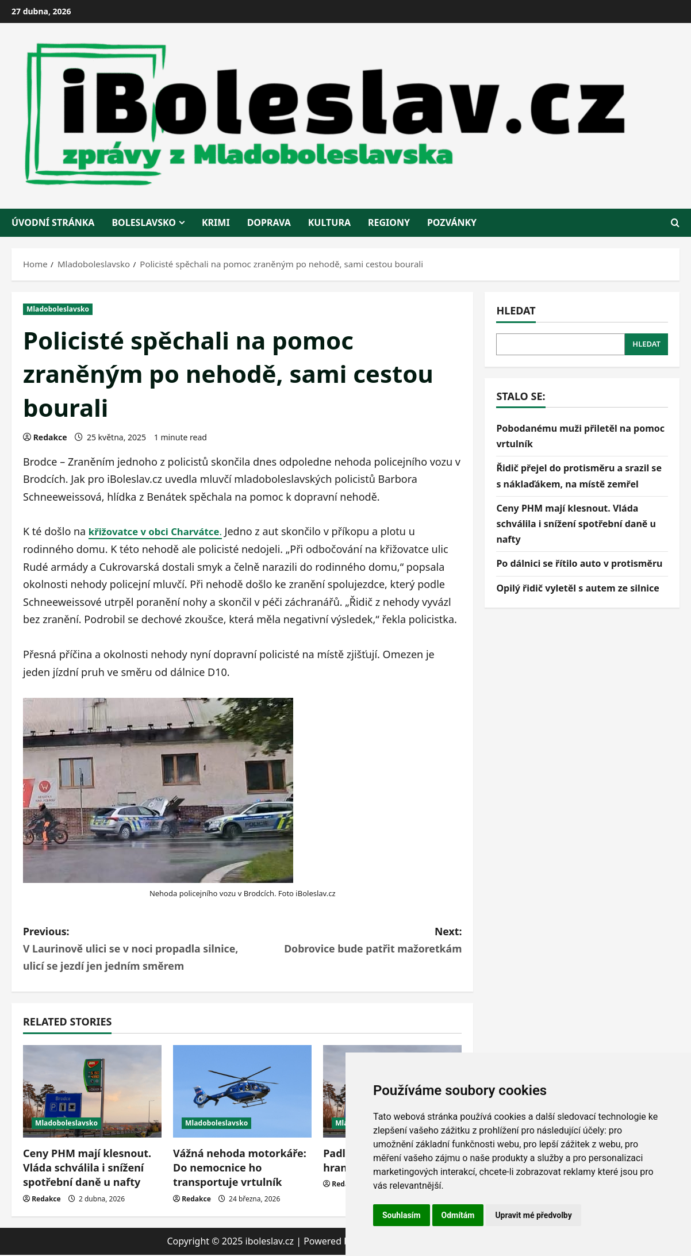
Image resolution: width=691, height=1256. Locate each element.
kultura (329, 222)
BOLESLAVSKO (144, 222)
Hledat (515, 310)
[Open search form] (675, 223)
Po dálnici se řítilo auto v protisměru (579, 563)
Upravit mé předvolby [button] (533, 1215)
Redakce (50, 437)
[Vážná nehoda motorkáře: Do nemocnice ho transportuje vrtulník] (242, 1092)
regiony (389, 222)
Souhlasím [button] (401, 1215)
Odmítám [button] (458, 1215)
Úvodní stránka (52, 222)
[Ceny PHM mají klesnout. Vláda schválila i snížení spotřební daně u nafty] (92, 1092)
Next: (352, 941)
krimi (216, 222)
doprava (269, 222)
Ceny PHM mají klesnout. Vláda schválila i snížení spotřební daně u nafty (87, 1168)
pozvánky (452, 222)
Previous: (133, 949)
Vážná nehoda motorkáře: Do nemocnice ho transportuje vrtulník (239, 1168)
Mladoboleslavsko (57, 309)
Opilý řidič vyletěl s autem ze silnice (577, 588)
